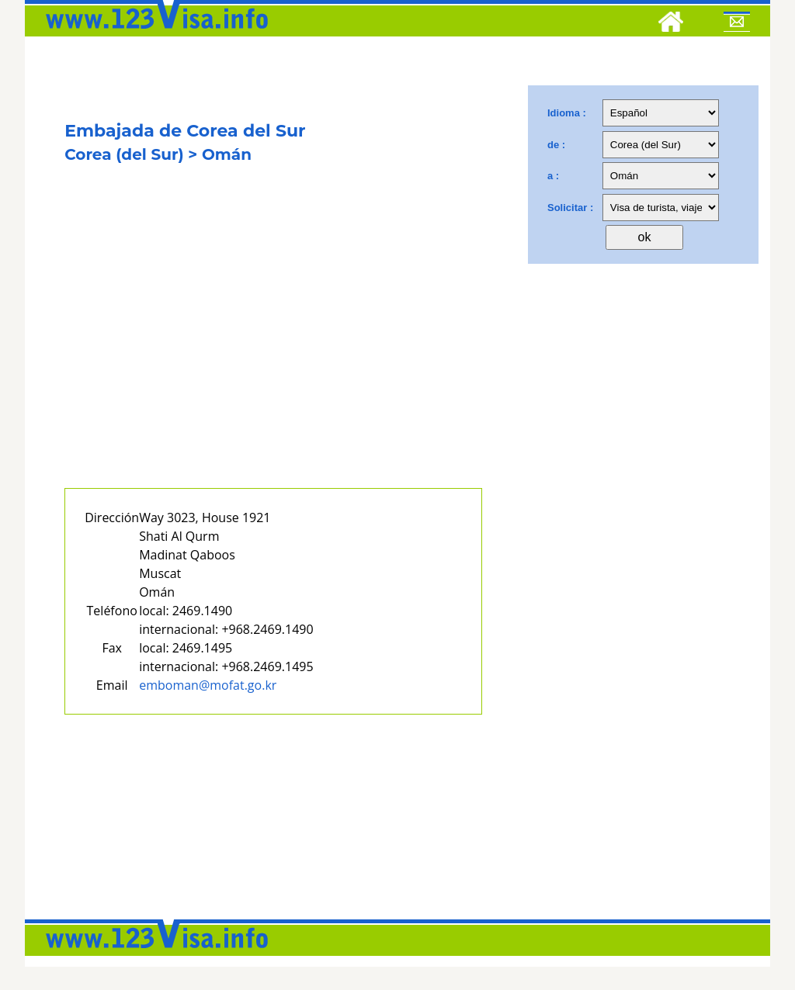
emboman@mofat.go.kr (207, 685)
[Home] (670, 24)
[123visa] (153, 33)
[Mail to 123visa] (736, 24)
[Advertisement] (273, 346)
